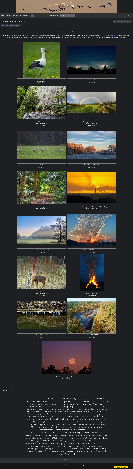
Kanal (48, 422)
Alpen (50, 398)
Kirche (79, 422)
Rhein (28, 438)
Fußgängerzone (40, 414)
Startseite (4, 21)
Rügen (47, 438)
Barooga (39, 404)
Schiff (85, 438)
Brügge (45, 407)
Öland (86, 433)
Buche (57, 407)
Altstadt (64, 398)
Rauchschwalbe (85, 435)
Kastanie (54, 422)
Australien (86, 401)
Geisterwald (83, 414)
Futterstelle (50, 414)
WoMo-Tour (70, 453)
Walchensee (55, 451)
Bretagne (31, 407)
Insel (27, 422)
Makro (34, 427)
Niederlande (43, 432)
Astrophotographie (43, 402)
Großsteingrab (68, 416)
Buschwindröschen (80, 407)
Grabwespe (44, 416)
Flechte (66, 411)
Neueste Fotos (53, 15)
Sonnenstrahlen (42, 443)
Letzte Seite (76, 384)
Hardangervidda (31, 419)
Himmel (72, 419)
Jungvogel (42, 422)
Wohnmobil (101, 451)
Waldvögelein (70, 451)
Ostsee (29, 435)
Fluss (93, 411)
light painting (83, 424)
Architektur (99, 398)
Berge (84, 404)
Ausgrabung (66, 402)
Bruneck (51, 407)
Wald (62, 451)
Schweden (45, 440)
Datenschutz (70, 462)
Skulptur (99, 441)
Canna (98, 407)
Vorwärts (70, 384)
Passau (55, 435)
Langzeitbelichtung (46, 424)
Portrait (77, 435)
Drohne (54, 409)
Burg (71, 407)
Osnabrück (95, 433)
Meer (64, 427)
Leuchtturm (66, 424)
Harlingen (40, 419)
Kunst (92, 422)
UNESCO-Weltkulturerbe (95, 448)
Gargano (58, 414)
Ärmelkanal (30, 401)
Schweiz (54, 441)
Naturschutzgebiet (79, 430)
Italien (34, 421)
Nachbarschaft (46, 429)
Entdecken (26, 15)
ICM (86, 419)
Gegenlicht (74, 414)
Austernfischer (76, 402)
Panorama (46, 435)
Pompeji (70, 435)
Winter (92, 451)
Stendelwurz (34, 446)
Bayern (54, 404)
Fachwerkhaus (89, 409)
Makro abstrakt (44, 427)
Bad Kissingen (97, 402)
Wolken (60, 454)
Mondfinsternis (98, 427)
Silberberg (75, 441)
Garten (65, 414)
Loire (90, 424)
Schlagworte (17, 15)
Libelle (75, 424)
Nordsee (55, 432)
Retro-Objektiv (101, 435)
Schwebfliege (35, 441)
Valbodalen (39, 451)
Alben (9, 15)
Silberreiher (83, 441)
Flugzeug (86, 411)
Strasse (71, 446)
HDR (46, 419)
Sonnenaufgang (31, 443)
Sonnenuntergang (57, 443)
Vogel (47, 451)
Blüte (95, 404)
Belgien (72, 404)
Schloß (97, 438)
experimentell (71, 409)
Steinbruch (94, 443)
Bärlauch (105, 402)
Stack (78, 443)
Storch (56, 446)
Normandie (65, 432)
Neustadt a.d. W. (31, 433)
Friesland (31, 414)
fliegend (79, 411)
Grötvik (76, 416)
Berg (78, 404)
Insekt (104, 419)
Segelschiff (67, 441)
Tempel (101, 446)
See (60, 440)
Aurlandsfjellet (55, 402)
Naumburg (92, 430)
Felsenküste (37, 411)
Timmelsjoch (49, 449)
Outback (37, 435)
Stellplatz (103, 443)
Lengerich (57, 424)
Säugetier (62, 438)
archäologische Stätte (85, 399)
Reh (93, 435)
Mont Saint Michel (32, 430)
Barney (105, 35)
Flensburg (72, 411)
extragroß (80, 409)
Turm (81, 449)
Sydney (84, 446)
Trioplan (74, 449)
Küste (105, 422)
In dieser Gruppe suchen (12, 25)
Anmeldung (128, 15)
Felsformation (50, 411)
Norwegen (77, 432)
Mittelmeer (82, 427)
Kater (68, 422)
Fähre (98, 409)
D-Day (104, 407)
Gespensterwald (34, 416)
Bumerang (64, 407)
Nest (105, 430)
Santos (113, 35)
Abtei (37, 399)
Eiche (59, 409)
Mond (90, 427)
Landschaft (32, 424)
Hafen (89, 416)
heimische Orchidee (59, 419)
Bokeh (102, 404)
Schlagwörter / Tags (7, 390)
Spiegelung (70, 443)
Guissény (82, 416)
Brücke (38, 406)
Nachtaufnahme (62, 429)
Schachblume (70, 438)
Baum (46, 404)
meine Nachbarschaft (16, 21)
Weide (86, 451)
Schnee (104, 438)
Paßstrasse (62, 435)
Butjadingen (91, 407)
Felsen (29, 412)
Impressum (63, 462)
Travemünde (66, 449)
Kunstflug (99, 422)
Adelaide (43, 399)
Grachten (51, 416)
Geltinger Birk (93, 414)
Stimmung (43, 446)
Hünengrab (80, 419)
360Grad (31, 399)
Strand (64, 446)
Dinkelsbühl (41, 409)
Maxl (34, 37)
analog (73, 398)
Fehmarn (104, 409)
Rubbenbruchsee (37, 438)
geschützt (102, 414)
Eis (64, 409)
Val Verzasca (30, 451)
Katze (73, 422)
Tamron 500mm (92, 446)
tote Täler (57, 449)
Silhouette (92, 441)
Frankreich (101, 411)
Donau (48, 409)
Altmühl (57, 399)
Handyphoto (98, 416)
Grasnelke (59, 416)
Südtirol (77, 446)
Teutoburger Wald (35, 448)
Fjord (60, 412)
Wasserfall (79, 451)
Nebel (99, 430)
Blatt (89, 404)
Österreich (104, 433)
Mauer (52, 427)
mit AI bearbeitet (72, 427)
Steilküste (85, 443)
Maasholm (96, 424)
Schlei (90, 438)
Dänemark (31, 409)
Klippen (86, 422)
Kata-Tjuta (62, 422)
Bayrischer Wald (63, 404)
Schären (78, 438)
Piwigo (69, 459)
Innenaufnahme (94, 419)
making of (104, 424)
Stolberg (50, 446)
